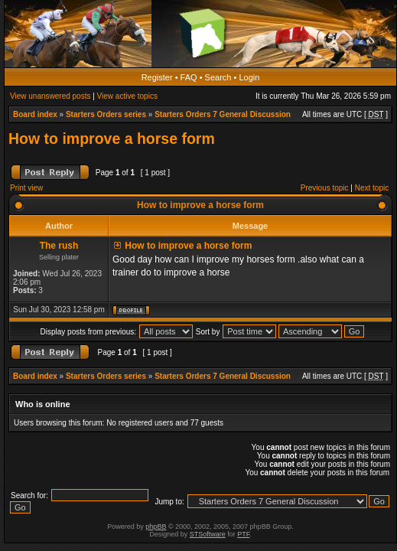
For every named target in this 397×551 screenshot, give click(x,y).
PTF (243, 534)
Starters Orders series (106, 114)
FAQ (189, 77)
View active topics (127, 96)
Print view (26, 188)
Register (157, 77)
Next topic (372, 188)
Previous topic (325, 188)
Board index (35, 114)
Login (249, 77)
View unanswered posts (50, 96)
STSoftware (208, 534)
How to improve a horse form (111, 138)
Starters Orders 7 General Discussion (223, 114)
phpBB (155, 526)
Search (218, 77)
